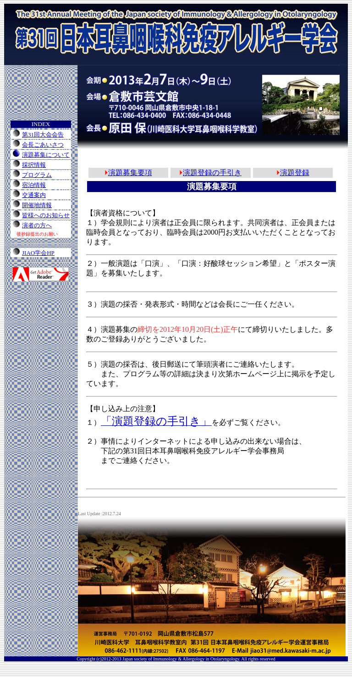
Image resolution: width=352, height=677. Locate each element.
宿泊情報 (34, 185)
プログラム (37, 174)
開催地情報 (37, 205)
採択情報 (34, 164)
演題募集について (46, 154)
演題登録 (294, 172)
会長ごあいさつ (43, 144)
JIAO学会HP (38, 252)
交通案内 (34, 195)
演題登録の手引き (212, 172)
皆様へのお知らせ (46, 215)
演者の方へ (37, 225)
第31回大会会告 (43, 134)
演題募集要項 (130, 172)
